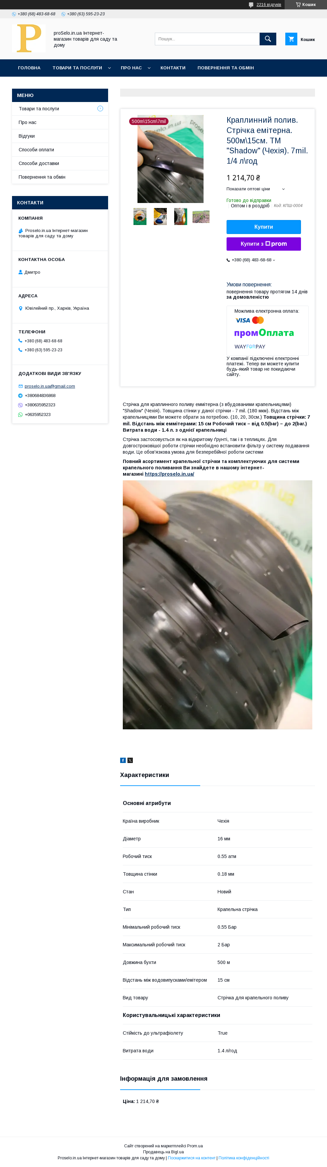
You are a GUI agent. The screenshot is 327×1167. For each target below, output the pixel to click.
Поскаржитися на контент (192, 1158)
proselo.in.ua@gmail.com (50, 386)
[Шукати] (268, 39)
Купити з (264, 244)
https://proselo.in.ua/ (169, 474)
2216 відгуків (269, 4)
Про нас (131, 67)
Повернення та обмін (226, 67)
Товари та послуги (77, 67)
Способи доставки (39, 163)
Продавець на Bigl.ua (163, 1152)
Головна (29, 67)
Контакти (173, 67)
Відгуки (27, 136)
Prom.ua (195, 1146)
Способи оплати (36, 149)
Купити (264, 227)
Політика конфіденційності (244, 1158)
